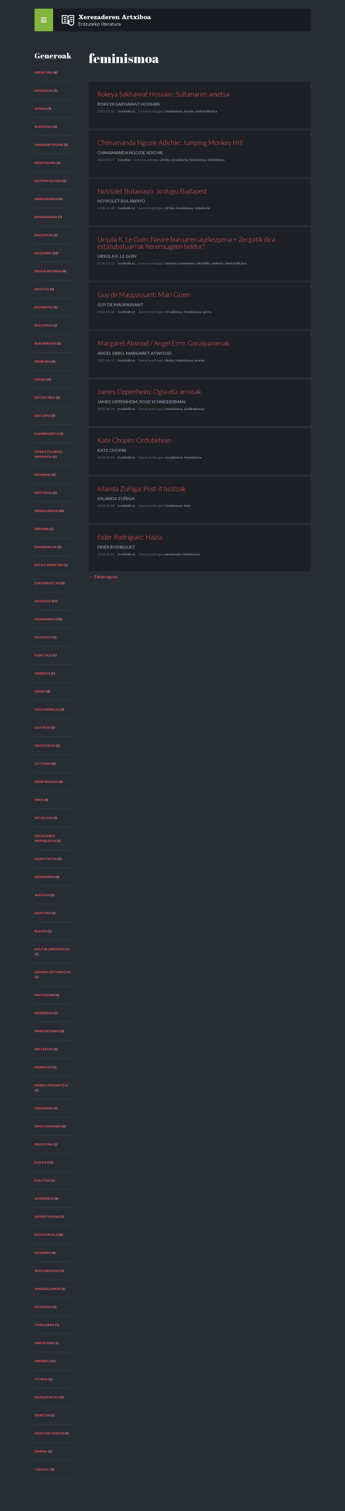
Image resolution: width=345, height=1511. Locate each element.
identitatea (45, 859)
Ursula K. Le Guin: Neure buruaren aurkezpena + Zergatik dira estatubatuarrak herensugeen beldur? (186, 242)
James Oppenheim (117, 401)
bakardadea (45, 217)
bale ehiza (43, 235)
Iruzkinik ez (126, 111)
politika (42, 1180)
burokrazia (45, 343)
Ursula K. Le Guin (116, 256)
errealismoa (46, 511)
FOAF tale (43, 655)
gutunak (42, 764)
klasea (40, 931)
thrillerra (44, 1325)
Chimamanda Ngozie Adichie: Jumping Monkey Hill (170, 142)
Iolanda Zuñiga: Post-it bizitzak (141, 488)
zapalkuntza (46, 1397)
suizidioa (43, 1307)
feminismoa (45, 619)
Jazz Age (42, 895)
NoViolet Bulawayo (121, 200)
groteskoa (44, 746)
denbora (42, 361)
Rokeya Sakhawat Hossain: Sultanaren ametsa (163, 94)
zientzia (42, 1415)
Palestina (43, 1144)
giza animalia (47, 709)
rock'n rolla (46, 1235)
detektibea (44, 397)
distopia (42, 416)
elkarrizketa (46, 434)
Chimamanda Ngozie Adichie (130, 152)
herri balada (46, 782)
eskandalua (45, 547)
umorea (41, 1361)
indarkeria (44, 877)
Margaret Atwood (149, 353)
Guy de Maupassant (120, 304)
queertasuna (46, 1216)
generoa (42, 673)
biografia (43, 307)
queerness (44, 1198)
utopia (41, 1379)
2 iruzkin (124, 160)
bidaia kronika (48, 271)
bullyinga (43, 325)
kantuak (42, 913)
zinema (40, 1451)
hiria (39, 800)
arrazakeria (46, 199)
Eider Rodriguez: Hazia (129, 537)
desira (40, 379)
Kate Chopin (111, 450)
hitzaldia (43, 818)
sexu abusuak (46, 1271)
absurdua (43, 90)
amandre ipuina (48, 145)
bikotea (41, 289)
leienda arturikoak (52, 972)
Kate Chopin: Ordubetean (134, 440)
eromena (42, 475)
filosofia (43, 637)
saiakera (42, 1253)
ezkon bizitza (47, 583)
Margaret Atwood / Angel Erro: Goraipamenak (163, 343)
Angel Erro (110, 353)
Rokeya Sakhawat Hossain (128, 103)
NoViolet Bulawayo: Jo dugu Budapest (152, 191)
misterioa (43, 1049)
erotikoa (43, 493)
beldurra (43, 253)
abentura (43, 72)
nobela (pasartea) (51, 1085)
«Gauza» (42, 1469)
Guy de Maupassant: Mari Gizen (143, 294)
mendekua (43, 1013)
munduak (43, 1067)
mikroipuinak (46, 1031)
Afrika (40, 108)
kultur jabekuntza (52, 949)
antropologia (48, 181)
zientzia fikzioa (49, 1433)
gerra (40, 691)
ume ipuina (44, 1343)
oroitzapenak (47, 1126)
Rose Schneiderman (162, 401)
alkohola (43, 127)
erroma (41, 529)
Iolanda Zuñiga (115, 498)
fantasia (42, 601)
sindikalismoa (47, 1289)
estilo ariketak (48, 565)
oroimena (43, 1108)
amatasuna (45, 163)
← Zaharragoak (103, 576)
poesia (40, 1162)
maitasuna (44, 995)
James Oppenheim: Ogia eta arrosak (149, 391)
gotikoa (42, 727)
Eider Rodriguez (116, 546)
